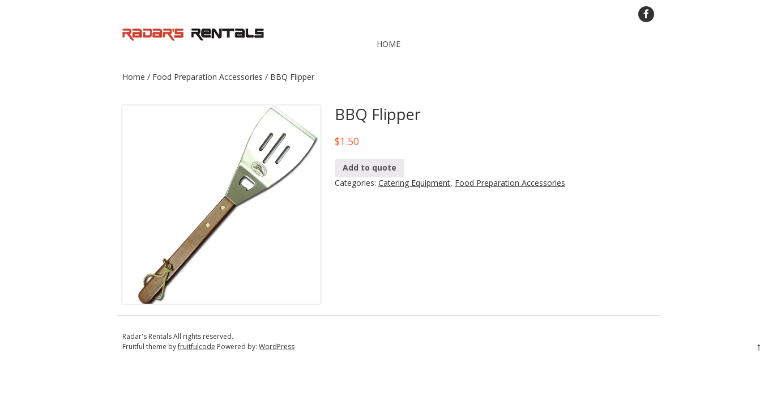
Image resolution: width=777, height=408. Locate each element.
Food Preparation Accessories (207, 76)
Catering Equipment (414, 182)
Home (388, 44)
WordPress (276, 346)
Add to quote (369, 167)
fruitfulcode (196, 346)
